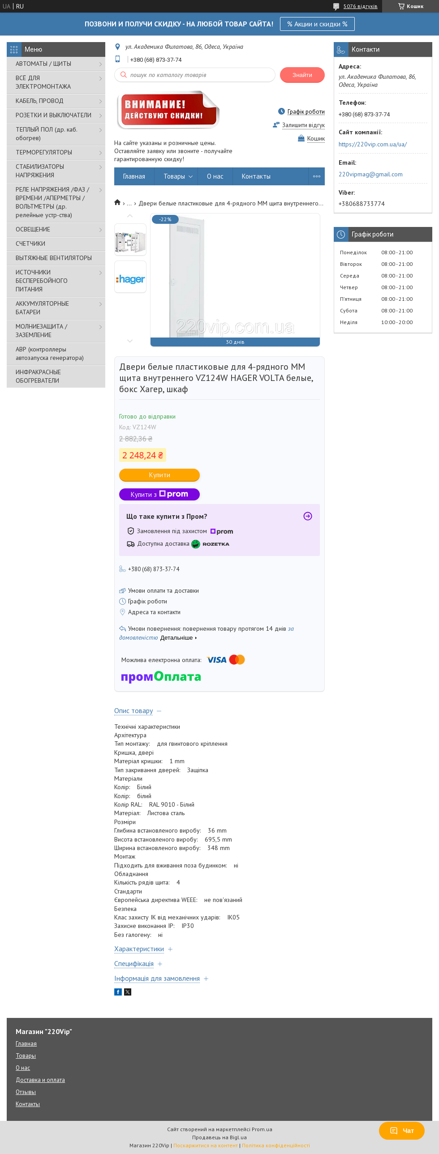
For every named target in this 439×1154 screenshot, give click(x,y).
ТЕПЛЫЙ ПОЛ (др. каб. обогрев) (46, 133)
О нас (215, 176)
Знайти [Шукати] (302, 75)
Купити (159, 474)
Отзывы (26, 1092)
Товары (174, 176)
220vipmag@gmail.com (371, 174)
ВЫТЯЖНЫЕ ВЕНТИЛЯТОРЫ (54, 258)
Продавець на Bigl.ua (219, 1137)
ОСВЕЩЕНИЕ (33, 229)
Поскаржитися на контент (205, 1145)
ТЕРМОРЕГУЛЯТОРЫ (44, 152)
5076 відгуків (361, 6)
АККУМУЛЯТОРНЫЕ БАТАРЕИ (42, 307)
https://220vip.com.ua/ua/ (373, 144)
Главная (134, 176)
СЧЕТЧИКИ (30, 243)
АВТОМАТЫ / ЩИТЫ (43, 64)
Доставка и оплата (40, 1080)
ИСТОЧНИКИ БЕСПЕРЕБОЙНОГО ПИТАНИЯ (42, 280)
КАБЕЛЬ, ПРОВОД (40, 101)
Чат (402, 1131)
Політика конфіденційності (276, 1145)
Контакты (256, 176)
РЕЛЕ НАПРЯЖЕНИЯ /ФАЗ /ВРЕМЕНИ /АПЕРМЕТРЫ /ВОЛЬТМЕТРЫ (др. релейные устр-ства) (52, 202)
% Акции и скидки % (317, 23)
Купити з (159, 494)
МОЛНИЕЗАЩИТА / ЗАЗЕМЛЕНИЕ (41, 330)
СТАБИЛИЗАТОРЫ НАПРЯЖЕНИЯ (40, 170)
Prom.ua (262, 1129)
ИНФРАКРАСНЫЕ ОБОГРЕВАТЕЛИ (38, 376)
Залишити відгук (303, 125)
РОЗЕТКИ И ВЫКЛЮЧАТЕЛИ (53, 115)
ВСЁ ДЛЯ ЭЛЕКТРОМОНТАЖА (43, 82)
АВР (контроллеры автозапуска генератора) (50, 353)
